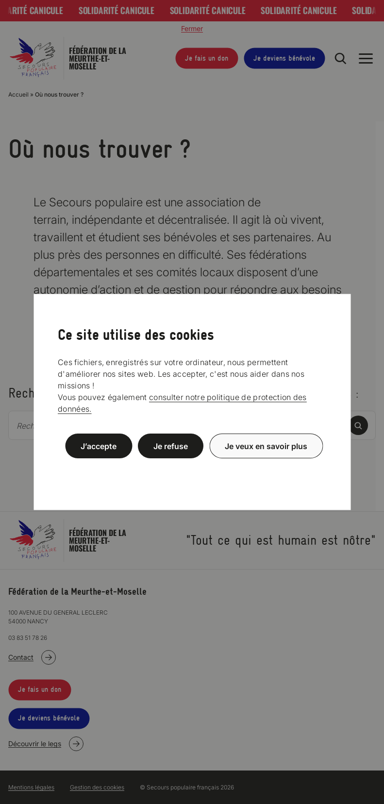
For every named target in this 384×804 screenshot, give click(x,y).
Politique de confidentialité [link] (192, 469)
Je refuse (170, 446)
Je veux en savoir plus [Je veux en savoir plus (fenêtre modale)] (266, 446)
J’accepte (99, 446)
